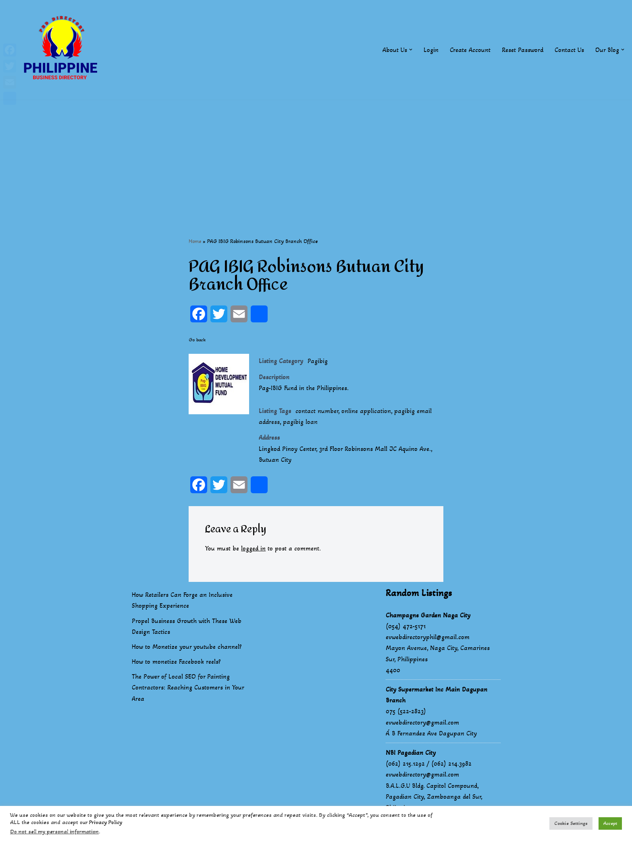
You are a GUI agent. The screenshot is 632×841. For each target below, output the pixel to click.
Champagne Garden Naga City (428, 615)
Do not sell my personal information (54, 831)
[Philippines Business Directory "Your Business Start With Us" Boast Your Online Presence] (62, 49)
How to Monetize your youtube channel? (187, 646)
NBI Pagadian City (411, 752)
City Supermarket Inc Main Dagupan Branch (436, 694)
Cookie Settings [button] (571, 823)
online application (366, 411)
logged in (253, 548)
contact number (316, 411)
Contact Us (569, 50)
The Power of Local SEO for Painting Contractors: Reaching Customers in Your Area (188, 687)
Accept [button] (610, 823)
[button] (410, 49)
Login (431, 50)
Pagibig (318, 361)
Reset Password (522, 50)
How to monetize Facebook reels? (176, 661)
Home (195, 241)
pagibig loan (300, 422)
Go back (197, 339)
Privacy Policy (105, 822)
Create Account (470, 50)
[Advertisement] (316, 156)
